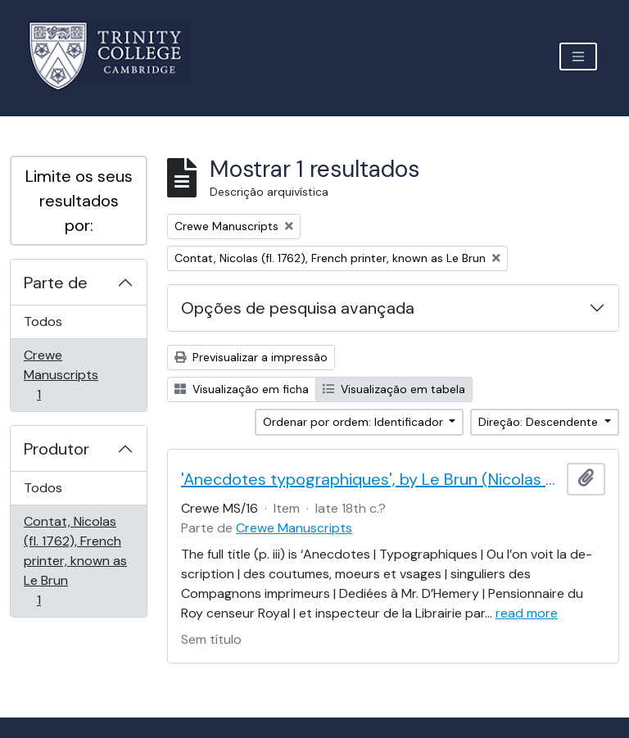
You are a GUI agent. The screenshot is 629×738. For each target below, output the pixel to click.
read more (527, 613)
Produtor (56, 449)
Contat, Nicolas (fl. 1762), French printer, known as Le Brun (75, 560)
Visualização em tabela (394, 389)
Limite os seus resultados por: (79, 200)
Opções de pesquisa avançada (297, 308)
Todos (43, 321)
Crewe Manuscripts (62, 375)
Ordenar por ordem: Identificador (354, 421)
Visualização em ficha (241, 389)
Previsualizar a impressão (251, 357)
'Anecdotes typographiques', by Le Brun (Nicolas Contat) (370, 479)
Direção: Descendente (539, 421)
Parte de (56, 282)
